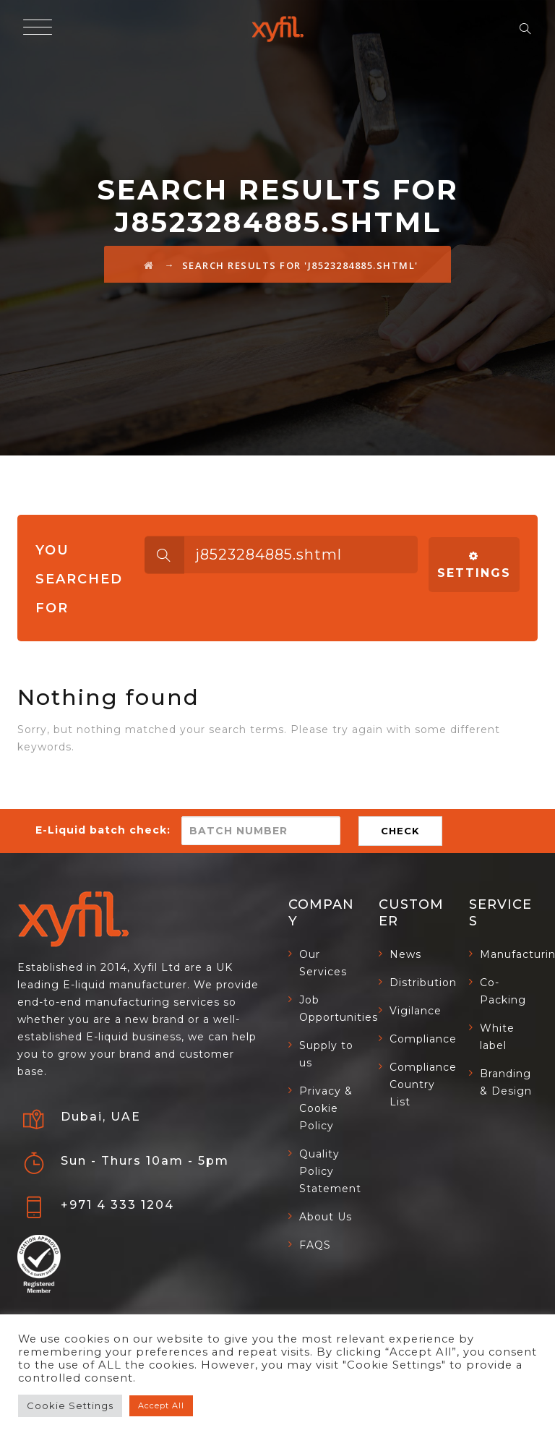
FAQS (315, 1244)
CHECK (400, 830)
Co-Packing (503, 991)
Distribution (423, 982)
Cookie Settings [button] (70, 1405)
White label (497, 1037)
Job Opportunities (338, 1008)
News (405, 954)
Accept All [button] (161, 1405)
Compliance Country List (423, 1084)
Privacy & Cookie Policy (326, 1108)
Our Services (323, 963)
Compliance (423, 1038)
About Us (325, 1216)
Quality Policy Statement (330, 1171)
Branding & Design (506, 1082)
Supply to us (326, 1054)
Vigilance (416, 1010)
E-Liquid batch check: (103, 829)
